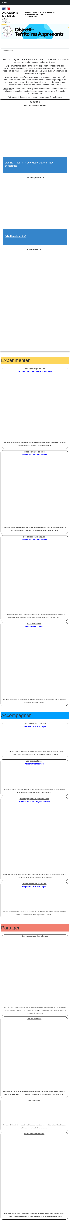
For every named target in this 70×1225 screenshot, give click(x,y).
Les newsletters (34, 1019)
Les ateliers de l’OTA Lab (34, 723)
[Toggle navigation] (3, 46)
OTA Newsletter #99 (15, 236)
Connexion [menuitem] (4, 2)
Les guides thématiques (34, 537)
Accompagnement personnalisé (34, 799)
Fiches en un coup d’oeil (34, 452)
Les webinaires (34, 624)
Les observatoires (34, 761)
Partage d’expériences (35, 368)
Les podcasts (34, 1100)
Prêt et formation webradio (34, 884)
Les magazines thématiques (35, 936)
